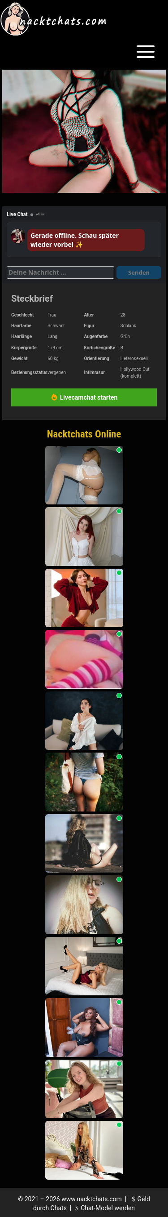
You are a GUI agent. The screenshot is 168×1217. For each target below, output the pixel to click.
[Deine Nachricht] (60, 272)
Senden (139, 272)
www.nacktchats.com (91, 1199)
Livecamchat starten (84, 397)
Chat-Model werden (104, 1208)
